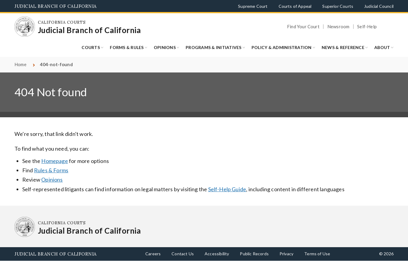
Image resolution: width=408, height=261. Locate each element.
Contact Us (183, 253)
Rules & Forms (51, 170)
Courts (91, 47)
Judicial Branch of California (55, 6)
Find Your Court (303, 26)
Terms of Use (317, 253)
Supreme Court (252, 6)
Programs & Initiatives (214, 47)
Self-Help (367, 26)
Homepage (54, 161)
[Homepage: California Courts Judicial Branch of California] (24, 27)
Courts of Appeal (295, 6)
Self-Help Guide (227, 189)
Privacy (286, 253)
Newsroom (338, 26)
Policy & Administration (282, 47)
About (382, 47)
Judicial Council (379, 6)
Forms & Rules (127, 47)
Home (20, 64)
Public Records (254, 253)
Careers (153, 253)
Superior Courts (337, 6)
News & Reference (343, 47)
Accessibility (217, 253)
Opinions (165, 47)
